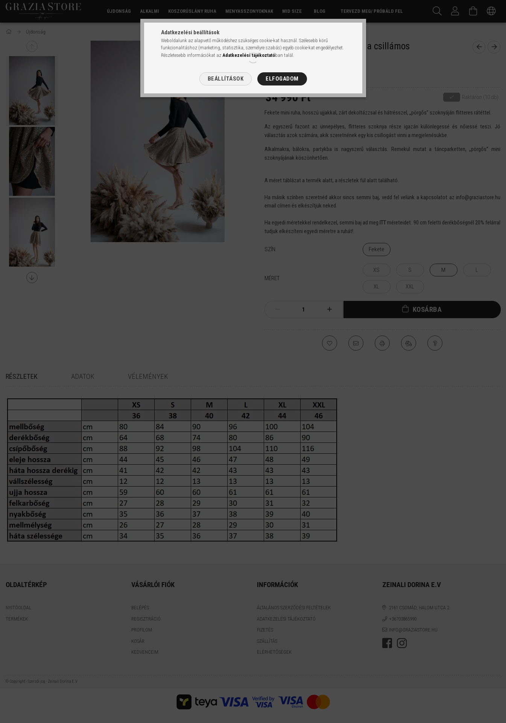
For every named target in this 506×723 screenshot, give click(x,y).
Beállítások (226, 78)
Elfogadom (282, 78)
